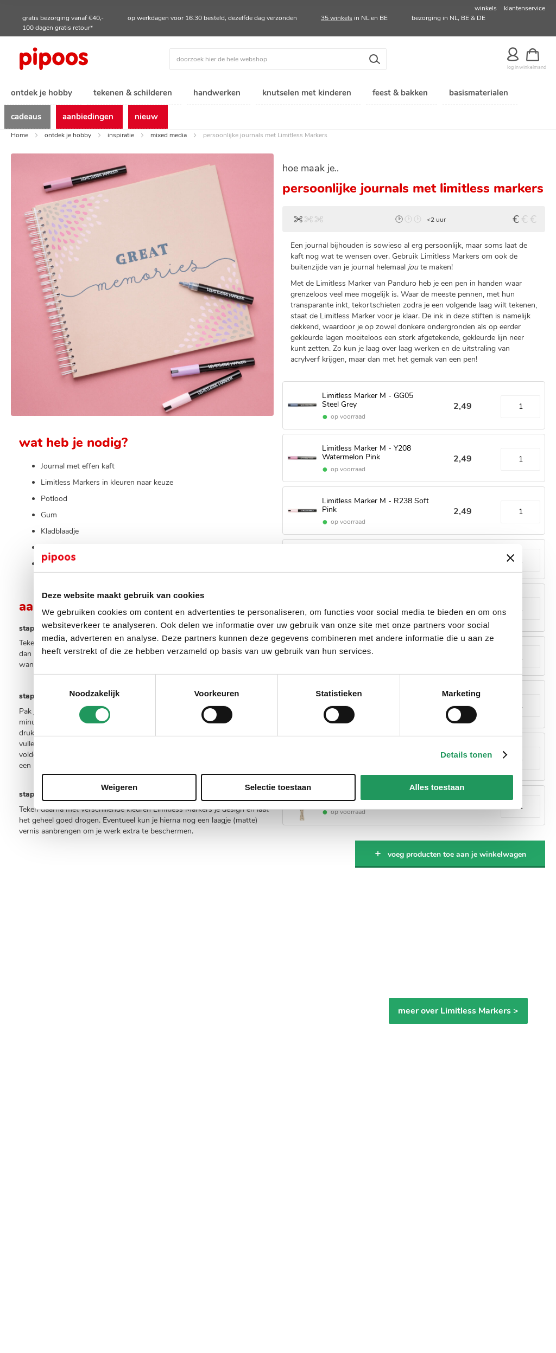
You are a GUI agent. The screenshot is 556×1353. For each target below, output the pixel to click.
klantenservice (524, 8)
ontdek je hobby (68, 138)
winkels (486, 8)
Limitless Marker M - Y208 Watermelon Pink (366, 455)
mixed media (168, 138)
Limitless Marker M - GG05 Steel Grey (367, 403)
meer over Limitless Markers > (458, 1014)
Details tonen (466, 754)
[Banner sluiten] (510, 558)
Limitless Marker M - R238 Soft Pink (375, 508)
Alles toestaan (437, 787)
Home (19, 138)
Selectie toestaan (278, 787)
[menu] (278, 106)
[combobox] (278, 59)
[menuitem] (40, 94)
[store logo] (77, 59)
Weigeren (119, 787)
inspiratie (121, 138)
